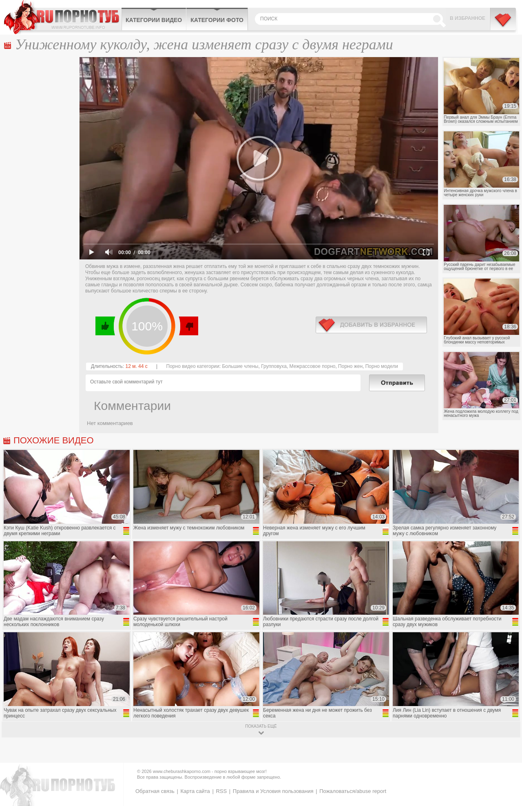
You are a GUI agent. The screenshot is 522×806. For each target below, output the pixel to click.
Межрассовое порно (313, 366)
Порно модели (381, 366)
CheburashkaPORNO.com (62, 17)
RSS (221, 791)
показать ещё (260, 726)
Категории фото (216, 20)
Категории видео (154, 20)
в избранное (371, 325)
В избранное (467, 18)
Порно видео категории (192, 366)
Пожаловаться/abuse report (352, 791)
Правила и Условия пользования (273, 791)
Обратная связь (155, 791)
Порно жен (350, 366)
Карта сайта (195, 791)
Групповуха (274, 366)
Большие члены (240, 366)
